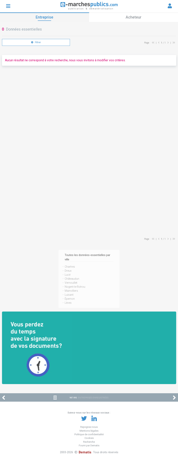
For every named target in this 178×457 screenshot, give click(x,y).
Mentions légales (89, 430)
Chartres (70, 266)
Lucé (67, 274)
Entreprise (44, 17)
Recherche (89, 441)
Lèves (68, 302)
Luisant (69, 294)
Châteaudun (72, 278)
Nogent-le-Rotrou (75, 286)
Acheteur (133, 17)
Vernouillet (71, 282)
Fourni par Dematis (89, 445)
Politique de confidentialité (89, 434)
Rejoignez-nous (89, 427)
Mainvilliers (71, 290)
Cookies (89, 438)
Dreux (68, 270)
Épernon (70, 298)
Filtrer (36, 42)
